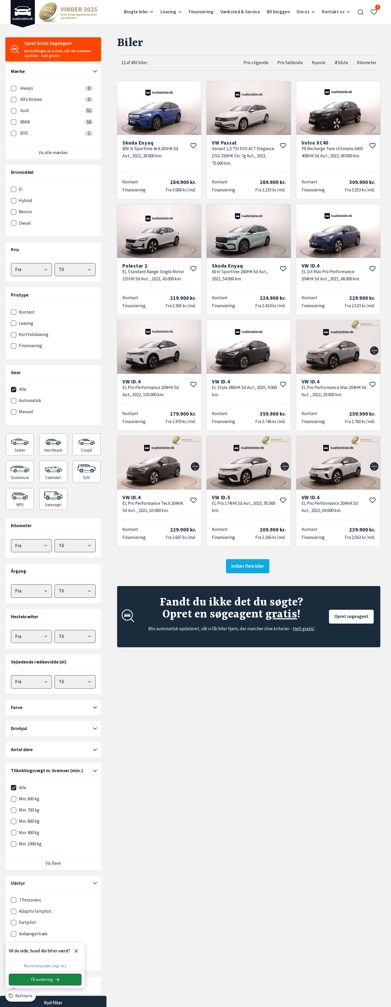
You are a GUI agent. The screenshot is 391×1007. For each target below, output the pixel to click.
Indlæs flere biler (247, 566)
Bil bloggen (278, 12)
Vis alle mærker (53, 152)
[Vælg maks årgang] (75, 590)
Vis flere (53, 863)
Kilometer (366, 63)
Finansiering (201, 12)
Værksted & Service (240, 12)
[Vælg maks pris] (75, 269)
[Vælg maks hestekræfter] (75, 636)
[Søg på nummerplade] (45, 979)
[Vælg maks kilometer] (75, 545)
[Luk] (76, 951)
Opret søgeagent (351, 616)
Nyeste (319, 63)
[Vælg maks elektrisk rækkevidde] (75, 681)
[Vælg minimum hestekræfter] (31, 636)
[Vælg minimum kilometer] (31, 545)
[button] (360, 12)
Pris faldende (290, 63)
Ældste (341, 63)
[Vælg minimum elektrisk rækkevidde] (31, 681)
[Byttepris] (20, 996)
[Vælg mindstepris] (31, 269)
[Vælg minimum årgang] (31, 590)
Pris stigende (256, 63)
